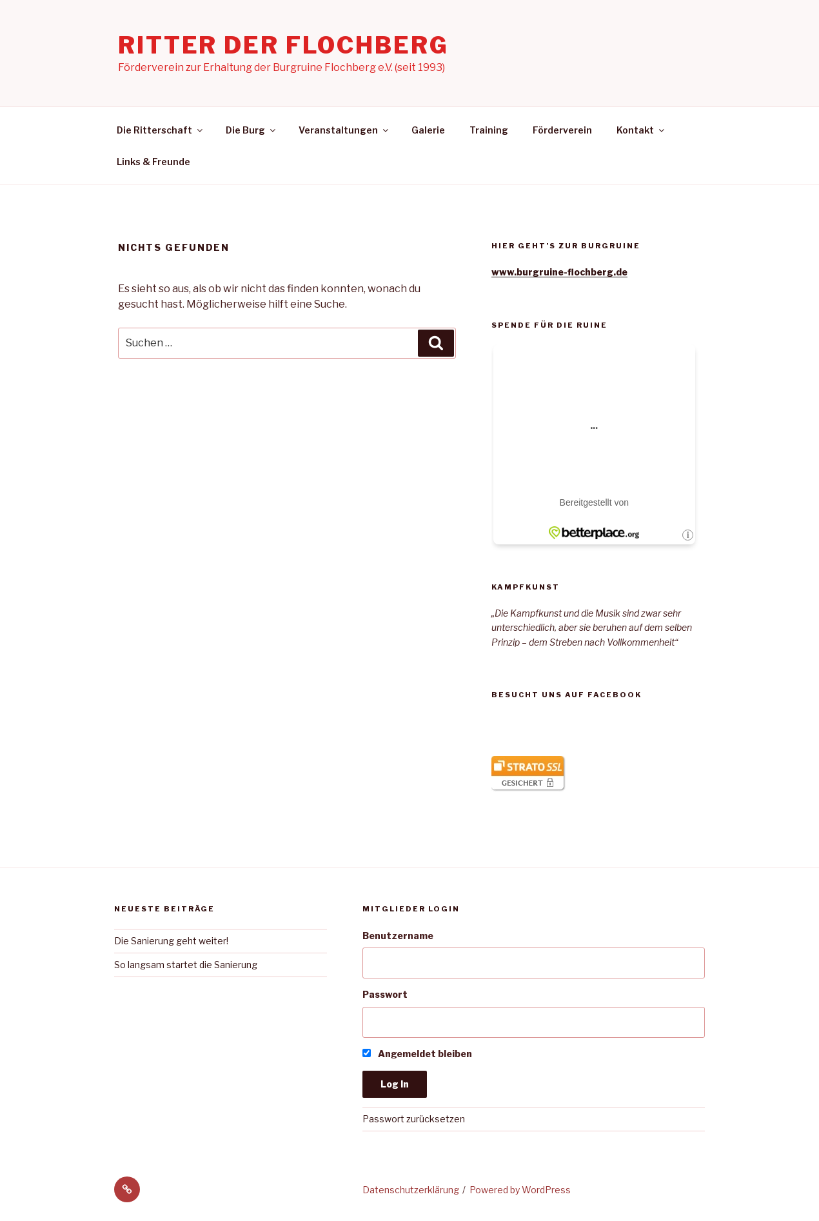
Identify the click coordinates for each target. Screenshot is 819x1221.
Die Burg (251, 129)
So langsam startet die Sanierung (185, 964)
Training (488, 129)
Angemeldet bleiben (417, 1053)
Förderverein (562, 129)
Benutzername (397, 935)
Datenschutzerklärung (410, 1189)
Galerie (428, 129)
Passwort (385, 994)
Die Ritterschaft (160, 129)
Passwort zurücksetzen (413, 1118)
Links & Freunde (153, 161)
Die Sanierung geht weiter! (171, 940)
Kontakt (641, 129)
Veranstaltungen (344, 129)
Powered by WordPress (520, 1189)
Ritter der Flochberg (283, 45)
